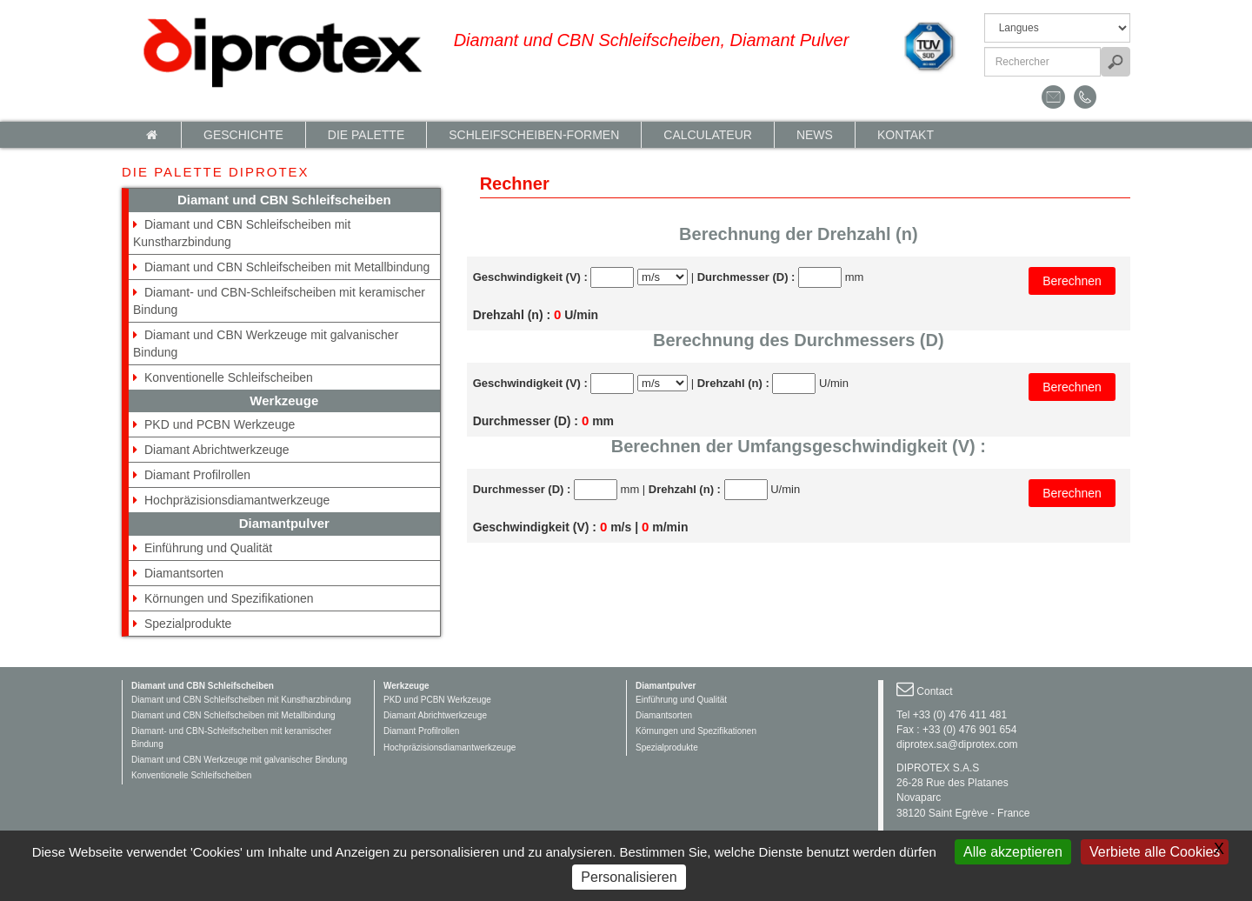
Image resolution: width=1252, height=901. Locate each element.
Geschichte (243, 135)
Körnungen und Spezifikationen (229, 598)
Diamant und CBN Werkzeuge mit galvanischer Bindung (239, 759)
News (814, 135)
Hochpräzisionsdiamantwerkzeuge (237, 500)
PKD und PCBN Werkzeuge (219, 424)
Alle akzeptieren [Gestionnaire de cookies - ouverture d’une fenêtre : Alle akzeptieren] (1012, 851)
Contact (934, 691)
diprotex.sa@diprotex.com (957, 744)
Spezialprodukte (187, 624)
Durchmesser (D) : (746, 277)
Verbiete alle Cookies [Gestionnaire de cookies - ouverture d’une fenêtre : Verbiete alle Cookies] (1154, 851)
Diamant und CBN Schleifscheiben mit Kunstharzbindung (241, 699)
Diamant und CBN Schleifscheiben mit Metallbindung (287, 267)
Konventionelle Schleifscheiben (228, 377)
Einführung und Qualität (208, 548)
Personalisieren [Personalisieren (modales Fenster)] (628, 877)
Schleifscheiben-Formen (534, 135)
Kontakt (905, 135)
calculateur (707, 135)
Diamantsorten (183, 573)
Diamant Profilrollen (197, 475)
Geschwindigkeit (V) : (530, 277)
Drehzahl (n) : (733, 383)
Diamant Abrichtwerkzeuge (217, 450)
